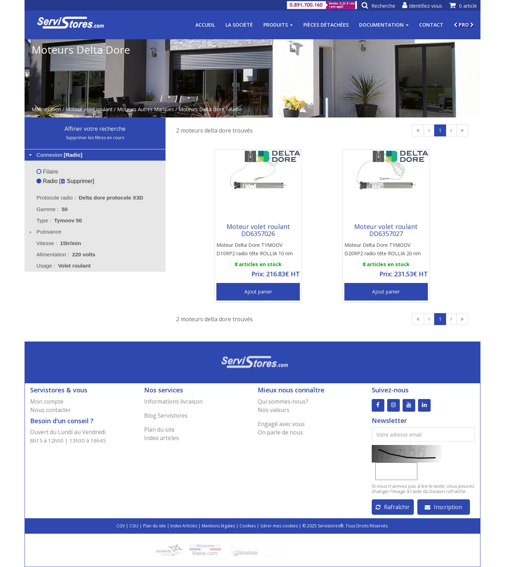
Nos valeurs (273, 410)
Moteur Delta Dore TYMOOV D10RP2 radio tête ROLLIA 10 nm (254, 249)
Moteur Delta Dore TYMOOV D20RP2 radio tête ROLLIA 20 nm (382, 249)
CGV (120, 526)
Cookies (248, 526)
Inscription (443, 507)
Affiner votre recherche (95, 129)
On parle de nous (280, 432)
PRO (464, 24)
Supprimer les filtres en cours (95, 138)
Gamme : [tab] (52, 209)
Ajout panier (258, 291)
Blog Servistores (166, 415)
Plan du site (159, 429)
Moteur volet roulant (89, 109)
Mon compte (46, 401)
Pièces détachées (326, 24)
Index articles (161, 438)
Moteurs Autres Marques (145, 109)
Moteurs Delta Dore (201, 109)
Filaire (47, 172)
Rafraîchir (393, 507)
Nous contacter (50, 410)
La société (239, 24)
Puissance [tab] (44, 232)
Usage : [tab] (63, 266)
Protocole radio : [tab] (89, 198)
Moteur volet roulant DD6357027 (386, 230)
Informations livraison (173, 401)
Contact (431, 24)
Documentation (384, 24)
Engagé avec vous (281, 424)
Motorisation (46, 109)
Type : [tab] (59, 220)
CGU (134, 526)
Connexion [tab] (54, 155)
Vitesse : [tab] (58, 243)
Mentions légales (218, 526)
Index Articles (183, 526)
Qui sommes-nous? (283, 401)
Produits (278, 24)
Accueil (205, 24)
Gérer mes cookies (279, 526)
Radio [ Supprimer (64, 181)
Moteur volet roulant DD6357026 (258, 230)
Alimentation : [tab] (65, 254)
